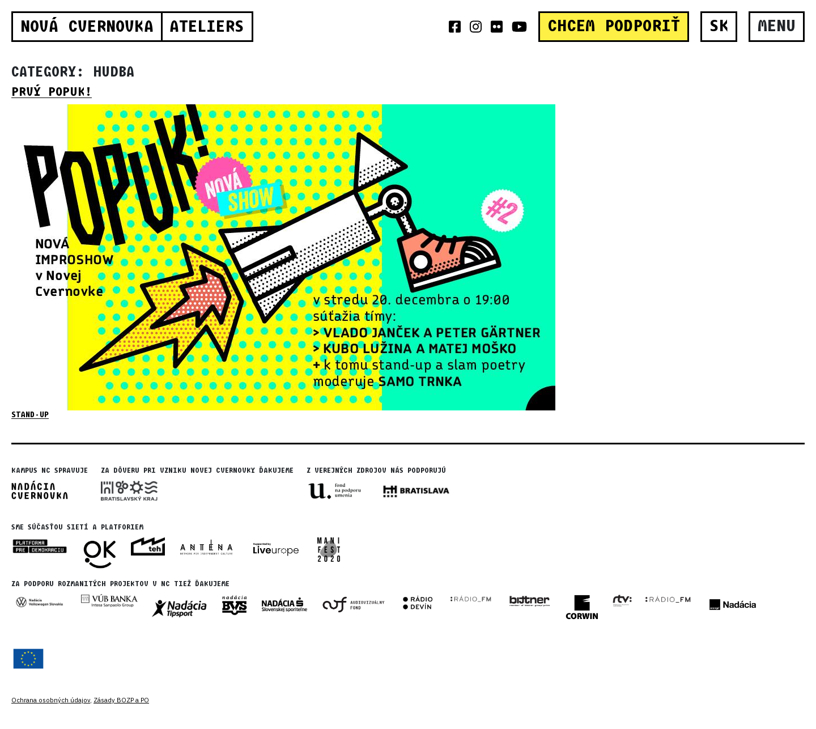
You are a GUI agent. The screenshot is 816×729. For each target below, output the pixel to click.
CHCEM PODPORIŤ (613, 26)
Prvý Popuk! (51, 92)
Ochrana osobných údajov (50, 700)
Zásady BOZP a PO (121, 700)
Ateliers (206, 26)
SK (719, 26)
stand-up (30, 414)
